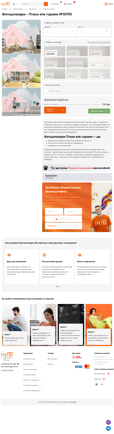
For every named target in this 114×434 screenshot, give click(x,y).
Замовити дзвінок (7, 370)
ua (14, 4)
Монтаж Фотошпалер (30, 385)
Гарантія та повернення (31, 380)
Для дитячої (33, 9)
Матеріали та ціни (29, 359)
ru (17, 4)
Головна (4, 9)
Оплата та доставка (30, 369)
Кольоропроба (28, 364)
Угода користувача (29, 374)
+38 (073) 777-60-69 (10, 364)
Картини (50, 364)
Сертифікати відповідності (32, 390)
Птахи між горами (49, 9)
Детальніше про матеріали (99, 42)
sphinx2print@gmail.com (9, 366)
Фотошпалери (18, 9)
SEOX (74, 402)
